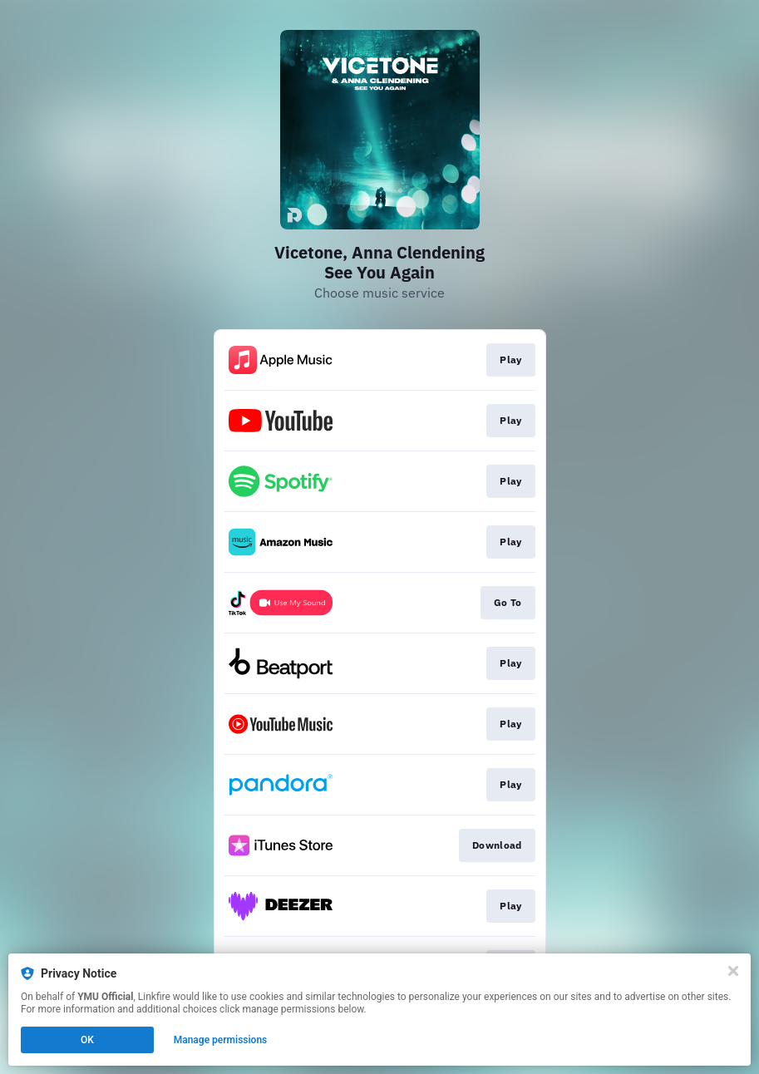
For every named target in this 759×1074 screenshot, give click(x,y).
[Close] (733, 971)
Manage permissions (221, 1040)
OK (87, 1040)
